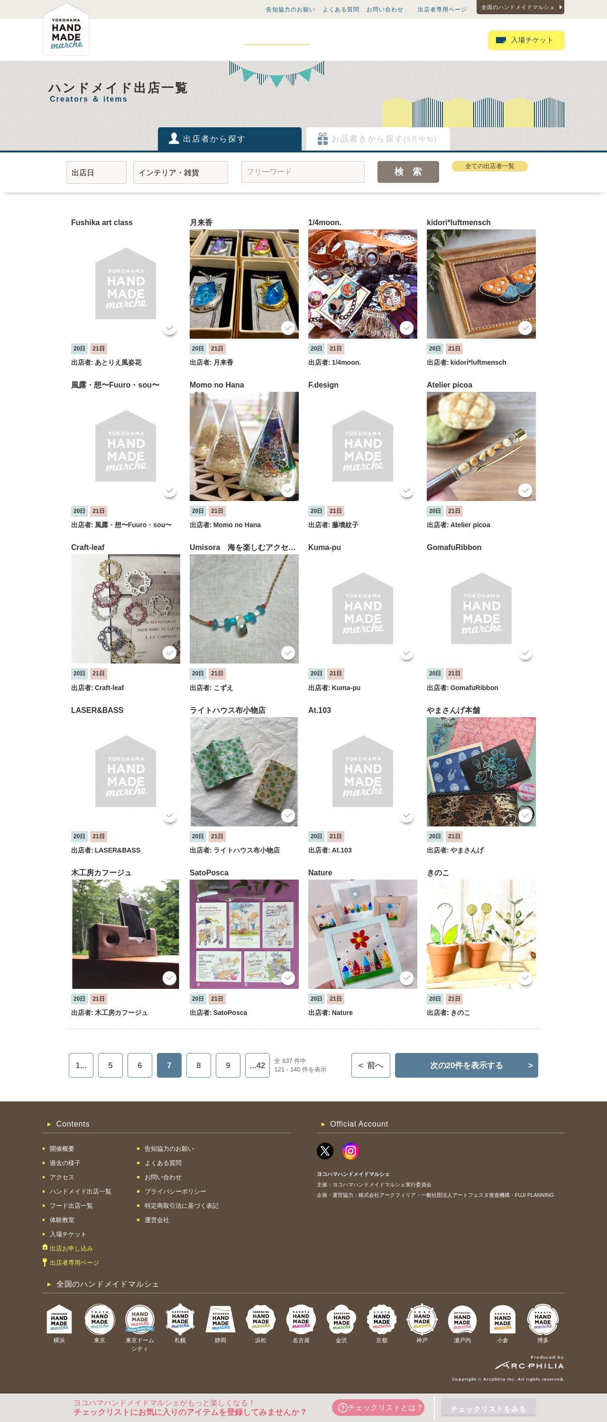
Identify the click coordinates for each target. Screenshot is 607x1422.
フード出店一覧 (349, 39)
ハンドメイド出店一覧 (277, 39)
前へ (371, 1065)
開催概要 (123, 39)
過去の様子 (169, 39)
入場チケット (532, 40)
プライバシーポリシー (175, 1191)
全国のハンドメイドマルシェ (518, 7)
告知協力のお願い (290, 9)
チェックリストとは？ (380, 1408)
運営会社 (157, 1219)
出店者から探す (214, 138)
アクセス (215, 39)
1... (81, 1065)
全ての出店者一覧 (490, 166)
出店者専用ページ (442, 9)
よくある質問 (340, 9)
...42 (257, 1065)
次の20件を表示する (481, 1065)
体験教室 (401, 39)
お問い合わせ (385, 9)
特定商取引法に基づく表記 (182, 1205)
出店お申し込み (453, 39)
